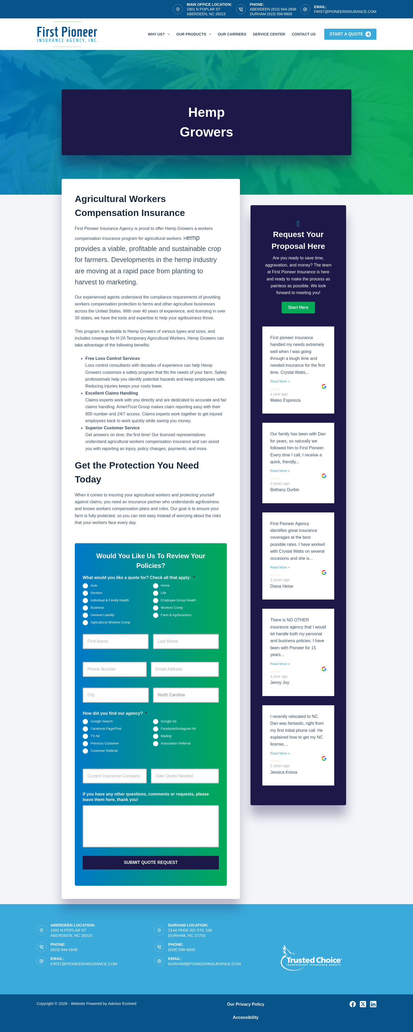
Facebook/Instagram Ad (178, 729)
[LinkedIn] (373, 1002)
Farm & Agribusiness (176, 615)
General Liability (102, 615)
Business (97, 608)
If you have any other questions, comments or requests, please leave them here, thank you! (146, 797)
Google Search (102, 721)
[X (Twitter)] (363, 1002)
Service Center (269, 34)
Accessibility (246, 1015)
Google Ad (168, 721)
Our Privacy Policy (245, 1002)
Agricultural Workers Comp (110, 622)
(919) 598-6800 (181, 947)
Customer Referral (104, 751)
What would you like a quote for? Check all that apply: (139, 577)
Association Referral (176, 743)
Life (163, 593)
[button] (298, 307)
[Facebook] (353, 1002)
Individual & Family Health (110, 600)
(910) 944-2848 (64, 947)
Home (165, 585)
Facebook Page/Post (106, 729)
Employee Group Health (178, 600)
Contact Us (304, 34)
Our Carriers (232, 34)
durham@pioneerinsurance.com (204, 961)
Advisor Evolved (122, 1001)
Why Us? (160, 34)
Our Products (194, 34)
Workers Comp (172, 608)
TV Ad (95, 736)
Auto (94, 585)
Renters (96, 593)
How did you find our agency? (115, 713)
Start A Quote (350, 34)
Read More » (280, 381)
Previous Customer (105, 743)
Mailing (166, 736)
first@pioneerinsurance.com (345, 11)
